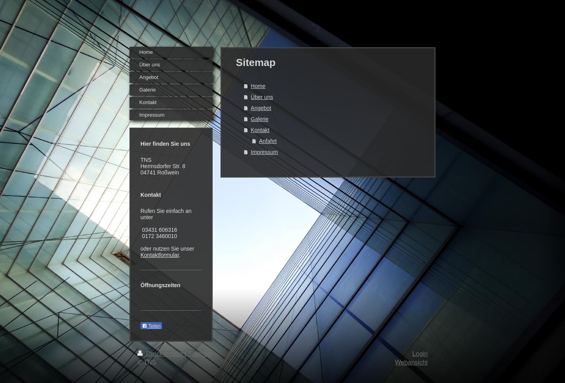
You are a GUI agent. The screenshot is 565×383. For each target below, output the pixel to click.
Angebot (261, 108)
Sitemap (199, 353)
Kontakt (260, 130)
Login (420, 353)
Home (258, 86)
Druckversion (160, 353)
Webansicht (411, 362)
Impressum (264, 152)
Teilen (151, 326)
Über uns (262, 97)
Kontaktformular (159, 255)
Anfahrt (268, 141)
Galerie (259, 119)
